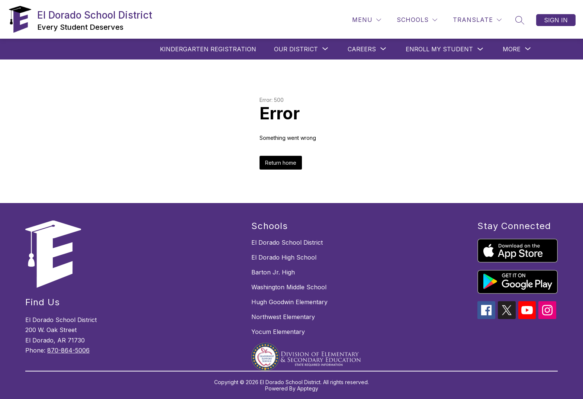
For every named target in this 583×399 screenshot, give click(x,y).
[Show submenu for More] (512, 49)
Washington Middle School (288, 287)
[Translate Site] (477, 20)
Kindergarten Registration (208, 49)
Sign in (556, 20)
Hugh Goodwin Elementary (289, 302)
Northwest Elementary (283, 317)
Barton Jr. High (273, 272)
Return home (280, 163)
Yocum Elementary (278, 331)
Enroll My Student (439, 49)
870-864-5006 (68, 350)
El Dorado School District (287, 242)
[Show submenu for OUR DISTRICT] (296, 49)
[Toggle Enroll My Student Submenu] (480, 49)
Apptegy (307, 388)
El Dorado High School (283, 257)
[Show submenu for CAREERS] (362, 49)
